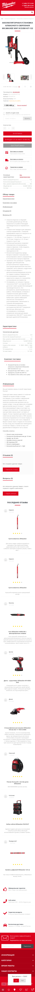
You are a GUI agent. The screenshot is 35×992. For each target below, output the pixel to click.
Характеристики (8, 199)
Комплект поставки (10, 203)
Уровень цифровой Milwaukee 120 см (17, 870)
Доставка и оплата (16, 151)
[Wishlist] (25, 86)
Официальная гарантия (16, 888)
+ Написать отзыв (11, 470)
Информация (7, 207)
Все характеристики (25, 176)
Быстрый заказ (17, 145)
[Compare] (31, 86)
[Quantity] (9, 128)
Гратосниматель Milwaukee (17, 539)
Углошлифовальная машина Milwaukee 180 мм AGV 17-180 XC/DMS (17, 729)
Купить (27, 118)
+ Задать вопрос (11, 494)
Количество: (7, 125)
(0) (19, 87)
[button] (28, 3)
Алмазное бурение (10, 18)
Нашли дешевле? (22, 105)
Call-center (12, 900)
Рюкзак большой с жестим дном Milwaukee (17, 782)
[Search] (32, 12)
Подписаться (27, 946)
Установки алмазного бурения (25, 18)
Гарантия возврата (15, 912)
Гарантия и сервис (16, 167)
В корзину (17, 133)
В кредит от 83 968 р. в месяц (17, 139)
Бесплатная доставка (15, 924)
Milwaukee (16, 92)
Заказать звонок (29, 7)
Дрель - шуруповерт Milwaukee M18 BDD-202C (17, 681)
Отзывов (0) (7, 211)
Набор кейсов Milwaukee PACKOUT (17, 824)
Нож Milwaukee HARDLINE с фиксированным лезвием (17, 632)
